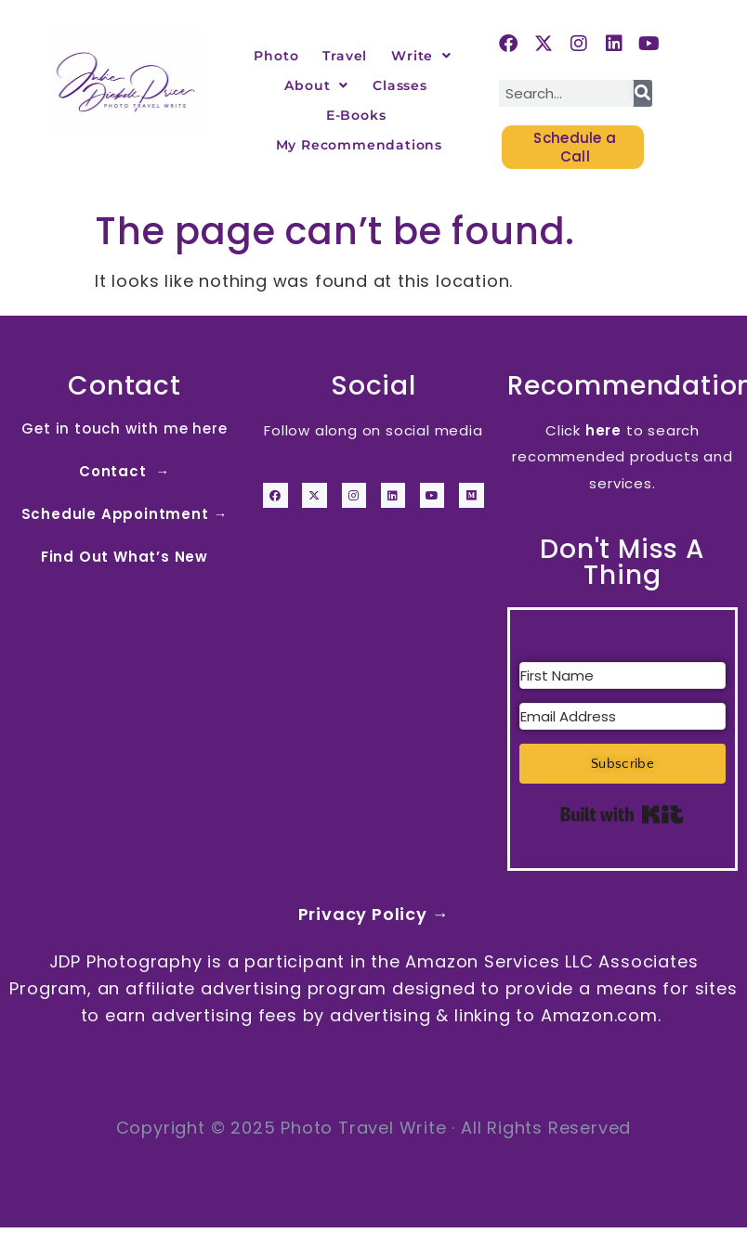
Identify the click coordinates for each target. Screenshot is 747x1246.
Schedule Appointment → (125, 514)
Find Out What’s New (124, 556)
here (603, 430)
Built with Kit (622, 814)
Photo (276, 55)
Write (421, 56)
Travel (344, 55)
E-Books (356, 115)
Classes (400, 85)
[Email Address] (622, 716)
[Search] (643, 93)
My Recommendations (359, 144)
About (316, 85)
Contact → (124, 471)
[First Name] (622, 675)
